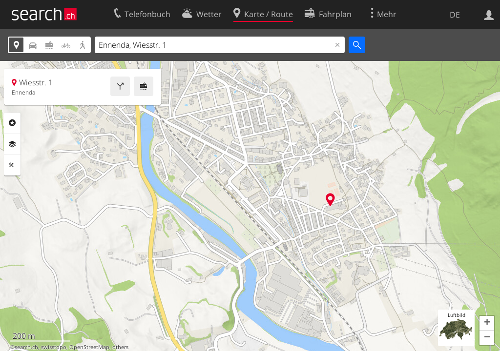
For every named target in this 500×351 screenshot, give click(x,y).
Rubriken (12, 123)
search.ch (26, 347)
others (120, 347)
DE (455, 14)
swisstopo (53, 347)
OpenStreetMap (89, 347)
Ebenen (12, 144)
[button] (486, 323)
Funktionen (12, 165)
